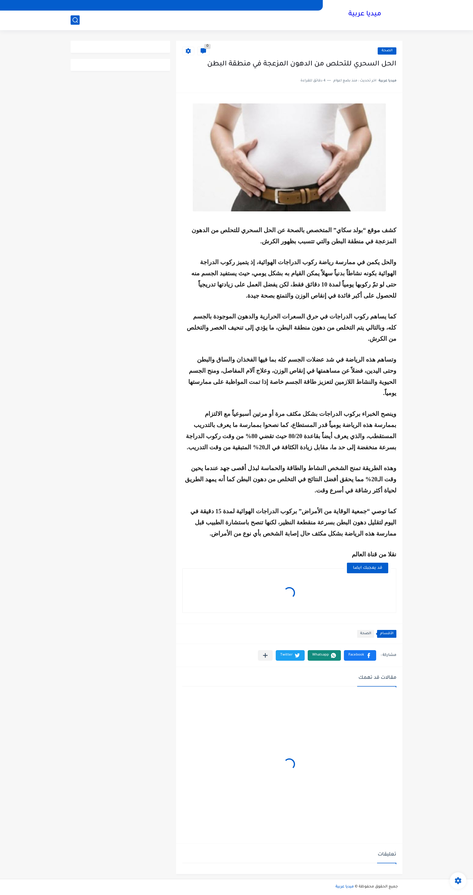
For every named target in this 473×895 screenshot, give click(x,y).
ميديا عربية (364, 14)
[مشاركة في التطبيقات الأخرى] (265, 655)
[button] (360, 655)
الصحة (387, 51)
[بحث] (75, 20)
